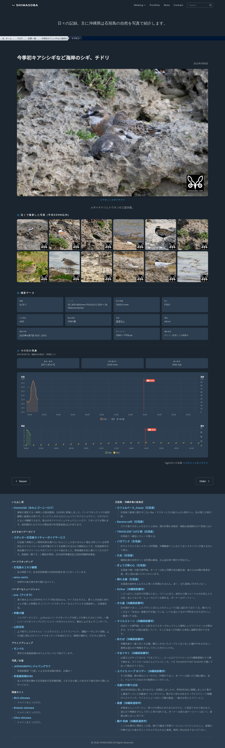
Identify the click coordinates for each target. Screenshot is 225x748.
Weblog (140, 5)
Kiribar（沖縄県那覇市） (131, 589)
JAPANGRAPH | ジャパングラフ (32, 666)
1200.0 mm (122, 304)
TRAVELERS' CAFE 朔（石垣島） (136, 531)
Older (204, 481)
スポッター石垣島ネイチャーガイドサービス (39, 537)
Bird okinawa (22, 698)
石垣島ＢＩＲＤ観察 (25, 567)
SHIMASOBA (25, 5)
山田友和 (19, 627)
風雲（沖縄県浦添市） (130, 703)
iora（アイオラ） (24, 595)
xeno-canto (21, 577)
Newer (21, 481)
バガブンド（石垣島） (130, 541)
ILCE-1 (23, 304)
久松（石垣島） (126, 555)
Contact (178, 5)
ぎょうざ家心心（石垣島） (132, 565)
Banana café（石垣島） (131, 521)
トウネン (104, 199)
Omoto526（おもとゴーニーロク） (34, 507)
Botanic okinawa (24, 708)
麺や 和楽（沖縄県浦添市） (133, 721)
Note (167, 5)
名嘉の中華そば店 (127, 685)
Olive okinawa (22, 717)
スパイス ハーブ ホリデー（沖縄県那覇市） (142, 671)
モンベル (19, 648)
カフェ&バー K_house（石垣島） (136, 507)
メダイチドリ (118, 199)
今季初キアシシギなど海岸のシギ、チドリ (55, 38)
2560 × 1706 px (124, 335)
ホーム (7, 38)
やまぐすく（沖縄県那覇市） (134, 653)
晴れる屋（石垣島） (128, 579)
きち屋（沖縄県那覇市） (131, 603)
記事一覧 (32, 38)
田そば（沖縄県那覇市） (131, 639)
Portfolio (155, 5)
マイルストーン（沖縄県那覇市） (136, 621)
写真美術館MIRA (23, 676)
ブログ (20, 38)
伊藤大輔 (19, 613)
